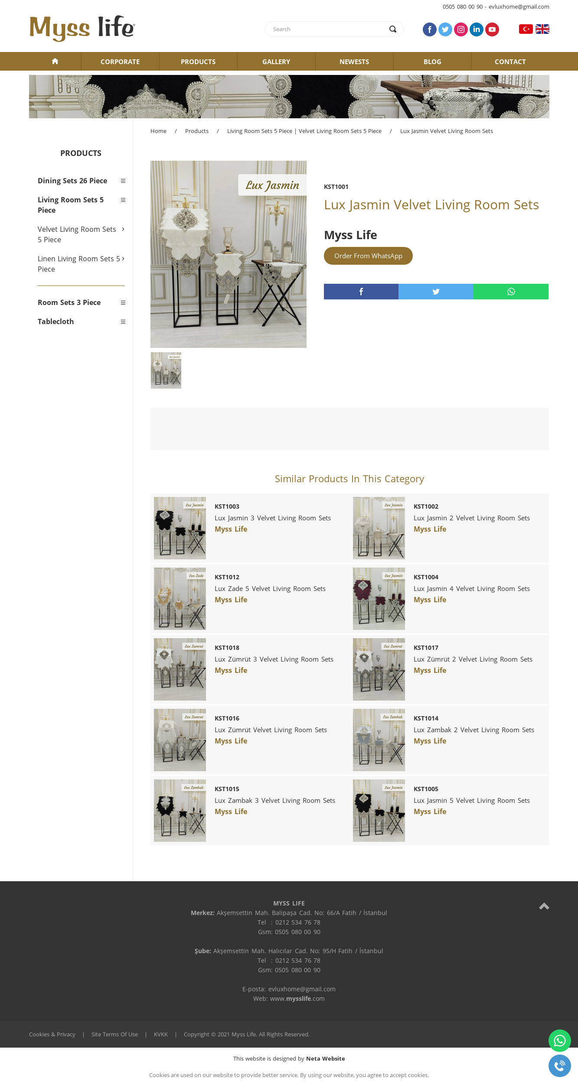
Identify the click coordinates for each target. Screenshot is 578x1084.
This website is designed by (289, 1058)
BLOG (432, 61)
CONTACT (510, 61)
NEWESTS (354, 61)
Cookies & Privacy (52, 1034)
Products (197, 131)
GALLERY (276, 61)
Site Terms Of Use (114, 1034)
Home (158, 131)
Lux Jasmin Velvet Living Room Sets (446, 131)
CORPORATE (120, 61)
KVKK (161, 1034)
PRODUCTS (198, 61)
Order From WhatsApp (368, 255)
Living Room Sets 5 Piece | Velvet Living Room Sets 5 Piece (304, 131)
